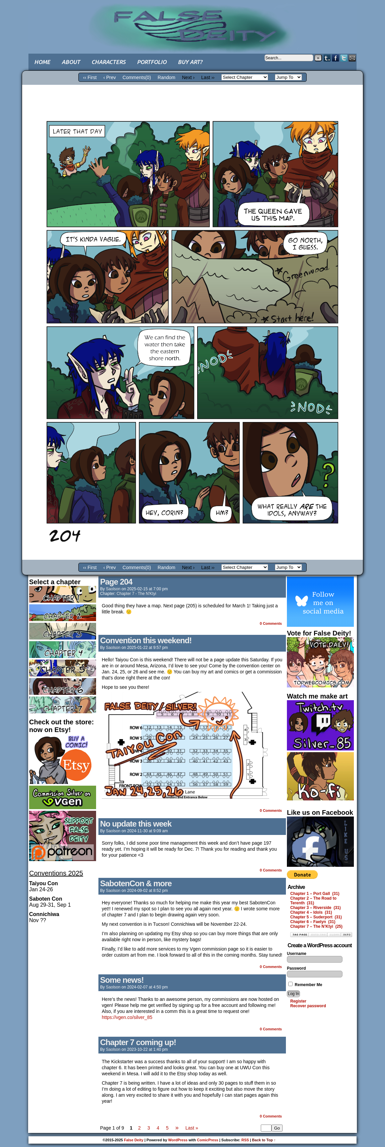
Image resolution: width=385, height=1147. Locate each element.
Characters (108, 62)
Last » (191, 1128)
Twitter (344, 58)
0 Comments (271, 623)
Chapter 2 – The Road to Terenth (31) (313, 900)
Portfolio (151, 62)
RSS (245, 1140)
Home (42, 62)
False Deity (192, 21)
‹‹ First (89, 77)
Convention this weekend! (145, 640)
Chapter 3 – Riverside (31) (315, 907)
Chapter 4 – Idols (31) (311, 912)
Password (296, 968)
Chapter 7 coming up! (138, 1042)
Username (296, 953)
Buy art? (190, 62)
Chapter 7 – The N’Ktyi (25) (316, 926)
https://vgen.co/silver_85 (127, 1017)
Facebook (335, 58)
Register (298, 1001)
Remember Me (305, 984)
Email (352, 58)
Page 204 (116, 581)
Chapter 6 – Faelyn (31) (312, 921)
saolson (113, 589)
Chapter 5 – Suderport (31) (316, 917)
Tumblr (327, 58)
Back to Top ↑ (264, 1140)
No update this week (135, 823)
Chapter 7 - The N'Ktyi (136, 593)
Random (166, 77)
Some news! (122, 979)
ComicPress (207, 1140)
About (71, 62)
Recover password (308, 1006)
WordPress (177, 1140)
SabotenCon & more (136, 883)
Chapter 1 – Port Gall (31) (314, 893)
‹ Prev (109, 77)
